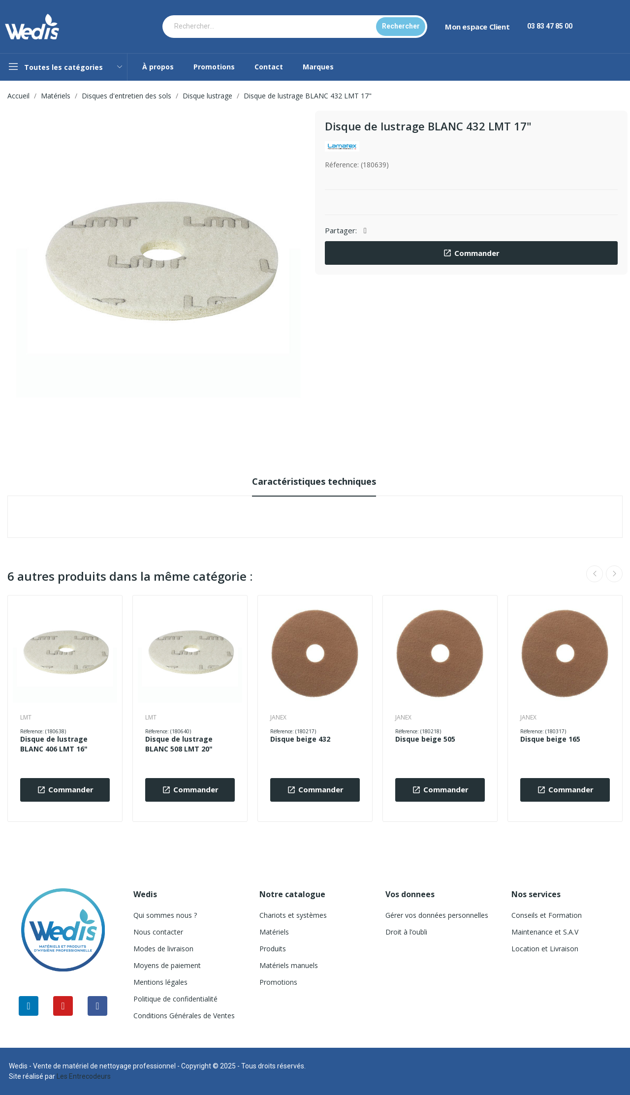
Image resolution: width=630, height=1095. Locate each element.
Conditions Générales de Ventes (184, 1015)
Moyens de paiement (167, 965)
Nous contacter (158, 932)
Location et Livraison (544, 948)
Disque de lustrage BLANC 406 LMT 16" (54, 743)
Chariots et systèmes (293, 915)
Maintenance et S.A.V (544, 932)
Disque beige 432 (300, 739)
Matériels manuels (288, 965)
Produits (272, 948)
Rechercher (401, 26)
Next (614, 573)
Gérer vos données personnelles (436, 915)
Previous (594, 573)
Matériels (274, 932)
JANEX (278, 717)
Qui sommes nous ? (165, 915)
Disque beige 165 (550, 739)
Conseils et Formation (546, 915)
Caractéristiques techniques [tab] (314, 481)
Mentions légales (160, 982)
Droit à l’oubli (406, 932)
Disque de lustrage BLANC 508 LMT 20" (179, 743)
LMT (26, 717)
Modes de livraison (163, 948)
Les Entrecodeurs (84, 1076)
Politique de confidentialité (175, 998)
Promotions (278, 982)
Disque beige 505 (425, 739)
